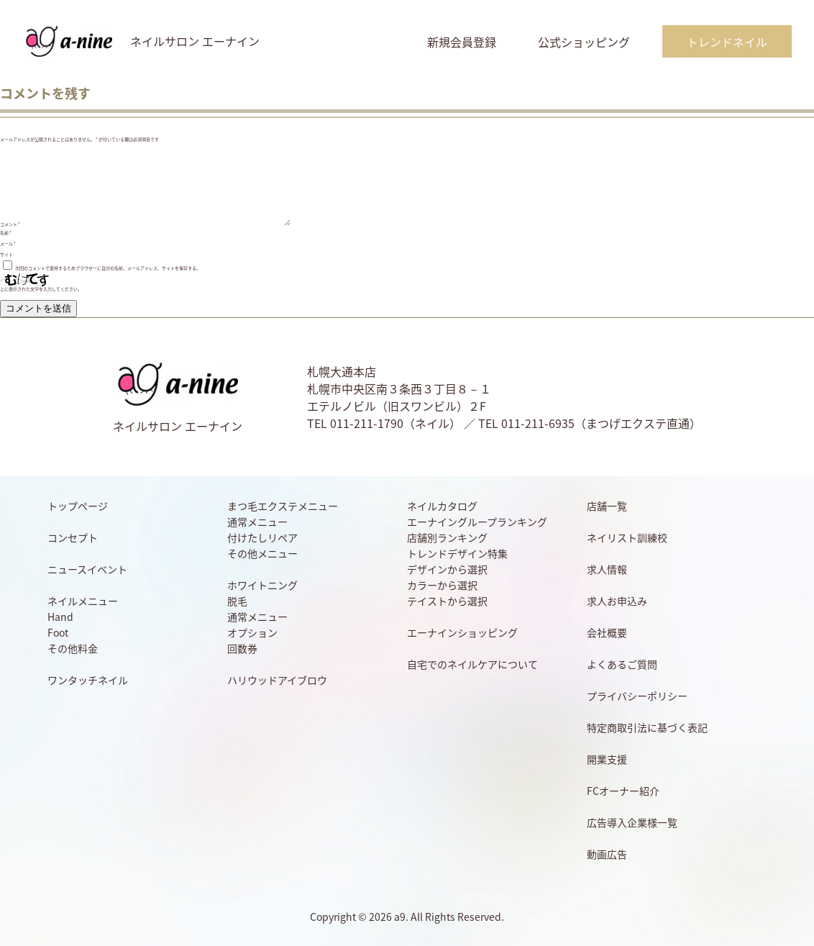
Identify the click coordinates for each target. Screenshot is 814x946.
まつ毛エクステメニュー (282, 506)
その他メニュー (262, 553)
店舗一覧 (607, 506)
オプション (252, 632)
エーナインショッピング (462, 632)
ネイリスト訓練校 (627, 537)
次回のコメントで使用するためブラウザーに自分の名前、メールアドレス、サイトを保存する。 (108, 268)
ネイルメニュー (82, 600)
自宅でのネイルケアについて (472, 664)
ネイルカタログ (442, 506)
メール (8, 243)
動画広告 (607, 854)
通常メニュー (257, 521)
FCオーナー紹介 (623, 790)
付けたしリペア (262, 537)
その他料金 (72, 648)
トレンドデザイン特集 (457, 553)
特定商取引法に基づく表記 (647, 727)
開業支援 (607, 759)
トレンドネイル (727, 41)
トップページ (77, 506)
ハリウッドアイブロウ (277, 680)
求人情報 (607, 569)
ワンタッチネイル (87, 680)
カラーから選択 (442, 585)
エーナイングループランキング (477, 521)
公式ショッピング (584, 41)
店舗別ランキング (447, 537)
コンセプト (72, 537)
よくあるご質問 (622, 664)
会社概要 (607, 632)
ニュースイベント (87, 569)
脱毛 (237, 600)
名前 (6, 232)
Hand (60, 616)
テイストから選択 (447, 600)
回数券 (242, 648)
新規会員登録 (461, 41)
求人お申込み (617, 600)
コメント (10, 224)
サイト (6, 254)
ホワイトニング (262, 585)
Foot (57, 632)
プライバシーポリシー (637, 695)
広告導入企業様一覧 (632, 822)
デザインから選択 (447, 569)
